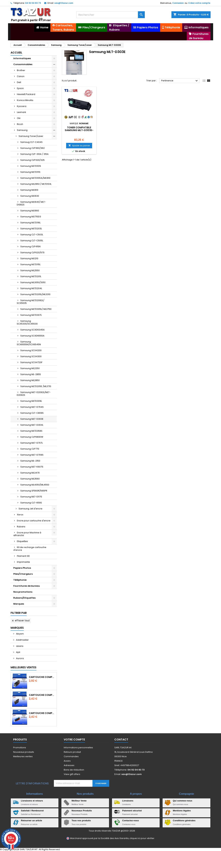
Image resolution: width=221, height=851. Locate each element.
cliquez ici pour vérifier (142, 838)
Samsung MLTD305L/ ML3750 (35, 309)
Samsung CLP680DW (31, 436)
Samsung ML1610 (29, 190)
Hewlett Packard (26, 94)
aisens (19, 646)
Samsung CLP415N (30, 246)
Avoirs (67, 760)
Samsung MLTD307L (31, 315)
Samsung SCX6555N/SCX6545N (29, 343)
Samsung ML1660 (29, 210)
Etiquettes (22, 541)
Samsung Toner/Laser (31, 136)
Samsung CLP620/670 (32, 252)
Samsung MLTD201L (30, 276)
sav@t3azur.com (63, 3)
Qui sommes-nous (182, 800)
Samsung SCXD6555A (32, 335)
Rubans (21, 526)
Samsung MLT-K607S (31, 466)
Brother (21, 70)
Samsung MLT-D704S (32, 407)
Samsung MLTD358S (31, 431)
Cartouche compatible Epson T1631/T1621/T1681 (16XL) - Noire (42, 695)
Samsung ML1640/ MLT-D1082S (31, 203)
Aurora (20, 658)
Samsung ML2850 (30, 380)
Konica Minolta (25, 100)
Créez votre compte (199, 3)
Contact (121, 739)
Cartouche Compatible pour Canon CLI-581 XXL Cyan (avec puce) (42, 713)
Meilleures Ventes (23, 667)
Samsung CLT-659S (31, 502)
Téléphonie (19, 580)
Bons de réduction (74, 769)
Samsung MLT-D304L (31, 425)
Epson (20, 88)
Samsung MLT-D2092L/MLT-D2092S (34, 394)
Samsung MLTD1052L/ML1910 (35, 178)
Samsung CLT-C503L (31, 234)
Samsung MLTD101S (30, 166)
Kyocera (21, 106)
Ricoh (20, 124)
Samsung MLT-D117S (31, 496)
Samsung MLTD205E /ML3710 (35, 386)
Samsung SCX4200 (31, 350)
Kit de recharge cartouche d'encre (29, 549)
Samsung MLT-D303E (31, 419)
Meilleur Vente (79, 800)
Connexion (178, 3)
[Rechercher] (110, 14)
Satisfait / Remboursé (32, 810)
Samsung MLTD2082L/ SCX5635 (30, 302)
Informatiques (22, 58)
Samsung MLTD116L (30, 222)
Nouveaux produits (23, 752)
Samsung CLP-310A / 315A (34, 154)
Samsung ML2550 (30, 270)
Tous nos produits (81, 820)
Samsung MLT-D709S (31, 454)
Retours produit (72, 752)
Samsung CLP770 (29, 448)
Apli (18, 652)
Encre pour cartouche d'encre (33, 520)
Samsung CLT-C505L (31, 240)
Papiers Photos (22, 568)
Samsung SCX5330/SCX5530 (27, 322)
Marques (18, 603)
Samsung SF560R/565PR (33, 490)
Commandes (71, 756)
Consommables (22, 64)
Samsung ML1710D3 (30, 216)
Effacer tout (20, 620)
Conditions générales (184, 820)
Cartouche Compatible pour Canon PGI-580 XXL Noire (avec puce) (42, 677)
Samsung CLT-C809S (32, 413)
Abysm (20, 633)
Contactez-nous (130, 820)
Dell (19, 82)
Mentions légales (182, 810)
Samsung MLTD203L (31, 228)
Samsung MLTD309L (31, 401)
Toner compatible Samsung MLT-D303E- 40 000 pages (79, 130)
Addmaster (22, 639)
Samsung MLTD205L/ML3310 (35, 294)
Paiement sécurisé (132, 810)
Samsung (22, 130)
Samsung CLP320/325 (32, 160)
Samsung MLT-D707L (31, 442)
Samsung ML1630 (29, 196)
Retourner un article (31, 820)
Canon (20, 76)
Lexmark (21, 112)
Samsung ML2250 (30, 368)
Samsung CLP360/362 (32, 148)
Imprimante (23, 562)
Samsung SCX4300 (31, 356)
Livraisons (127, 800)
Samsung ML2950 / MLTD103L (35, 184)
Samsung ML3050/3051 (32, 282)
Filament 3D (23, 556)
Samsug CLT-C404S (31, 142)
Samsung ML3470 (30, 472)
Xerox (20, 514)
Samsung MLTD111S (30, 172)
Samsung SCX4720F (31, 362)
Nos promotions (22, 591)
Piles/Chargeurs (23, 574)
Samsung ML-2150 (30, 460)
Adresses (69, 765)
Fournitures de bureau (26, 585)
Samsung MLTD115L (30, 264)
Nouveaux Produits (82, 810)
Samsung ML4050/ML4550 (34, 484)
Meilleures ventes (23, 756)
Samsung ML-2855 (30, 374)
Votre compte (74, 739)
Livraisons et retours (32, 800)
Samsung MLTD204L (31, 288)
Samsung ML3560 (30, 478)
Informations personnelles (78, 747)
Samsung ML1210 (29, 258)
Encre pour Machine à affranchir (27, 534)
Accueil (16, 53)
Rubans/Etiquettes (24, 597)
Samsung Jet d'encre (30, 508)
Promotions (19, 747)
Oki (19, 118)
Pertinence (180, 81)
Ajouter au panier (79, 145)
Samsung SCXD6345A (32, 329)
